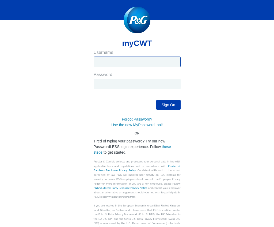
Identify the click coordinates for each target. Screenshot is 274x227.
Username (137, 58)
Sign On (168, 105)
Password (137, 81)
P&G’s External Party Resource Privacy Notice (121, 188)
